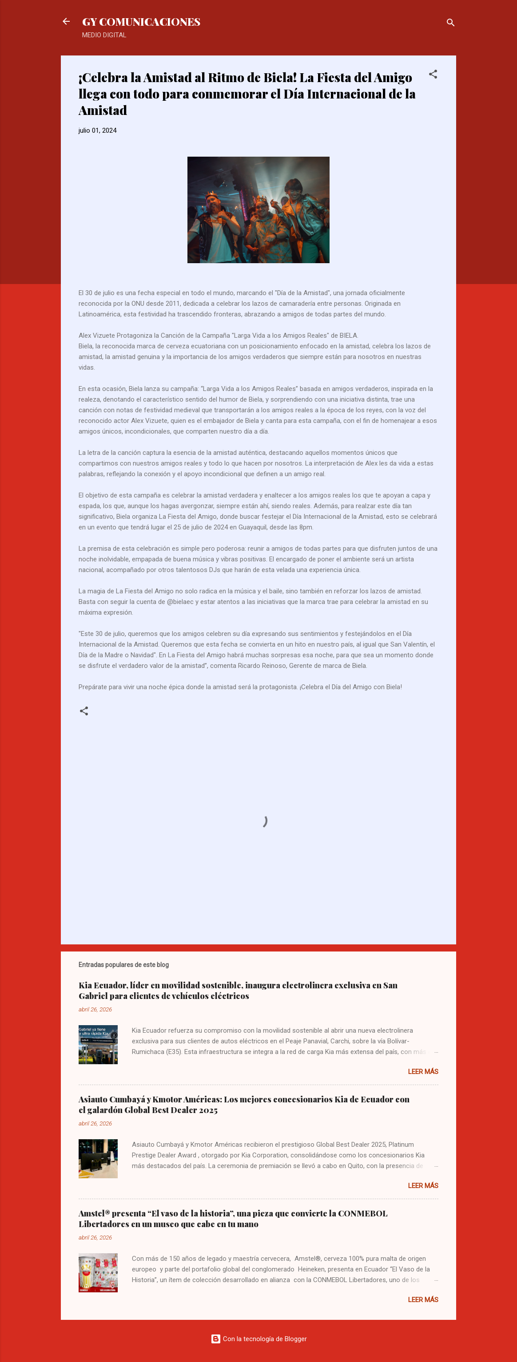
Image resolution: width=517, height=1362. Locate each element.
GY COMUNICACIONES (141, 21)
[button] (433, 76)
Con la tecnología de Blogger (259, 1339)
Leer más (423, 1072)
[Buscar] (450, 24)
